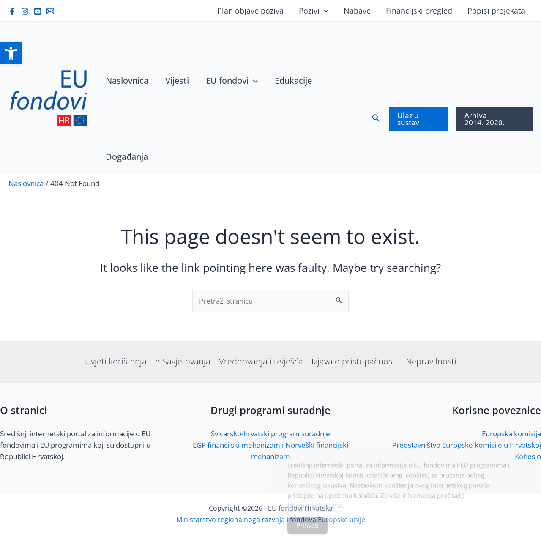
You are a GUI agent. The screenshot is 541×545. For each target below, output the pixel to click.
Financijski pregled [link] (419, 10)
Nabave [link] (357, 10)
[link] (11, 53)
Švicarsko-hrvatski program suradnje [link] (270, 433)
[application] (324, 10)
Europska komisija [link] (511, 433)
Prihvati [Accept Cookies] (307, 530)
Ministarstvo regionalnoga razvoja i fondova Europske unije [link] (270, 519)
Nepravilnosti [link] (431, 361)
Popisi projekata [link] (496, 10)
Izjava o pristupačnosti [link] (354, 361)
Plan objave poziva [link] (250, 10)
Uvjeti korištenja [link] (116, 361)
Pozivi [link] (313, 10)
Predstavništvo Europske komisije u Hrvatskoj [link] (466, 445)
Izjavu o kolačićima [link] (314, 510)
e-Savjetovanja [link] (182, 361)
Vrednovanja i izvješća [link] (261, 361)
